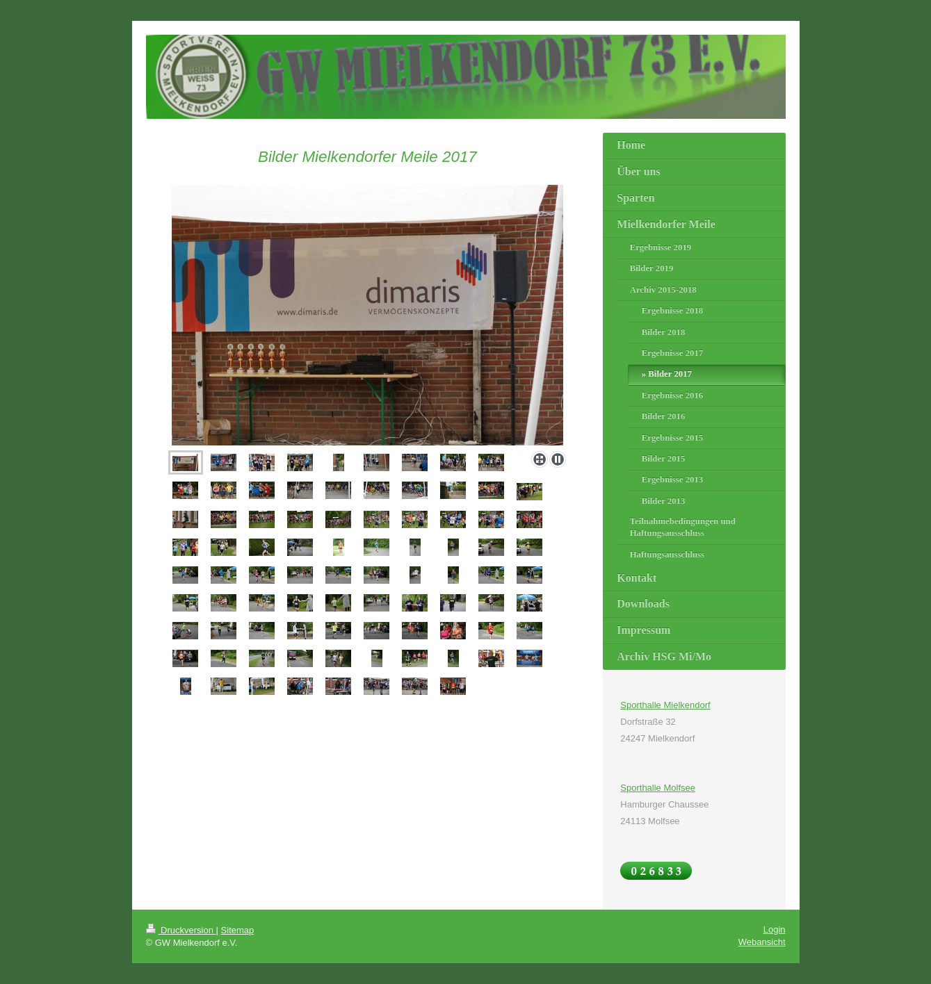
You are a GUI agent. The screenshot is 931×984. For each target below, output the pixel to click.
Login (774, 929)
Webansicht (762, 942)
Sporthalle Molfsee (657, 787)
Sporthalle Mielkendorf (665, 705)
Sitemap (237, 930)
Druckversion (181, 930)
